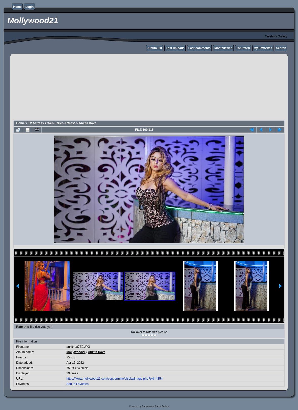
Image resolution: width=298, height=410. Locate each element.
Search (281, 48)
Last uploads (175, 48)
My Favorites (263, 48)
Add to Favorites (78, 384)
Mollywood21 (76, 352)
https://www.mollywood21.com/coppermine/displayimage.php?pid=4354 (115, 378)
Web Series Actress (61, 123)
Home (17, 7)
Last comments (199, 48)
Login (29, 7)
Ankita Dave (87, 123)
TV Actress (36, 123)
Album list (154, 48)
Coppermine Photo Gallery (155, 406)
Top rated (243, 48)
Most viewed (223, 48)
